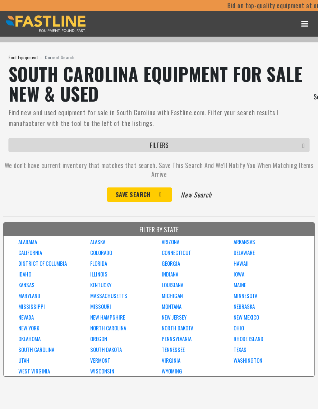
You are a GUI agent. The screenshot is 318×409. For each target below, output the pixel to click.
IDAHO (24, 274)
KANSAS (26, 285)
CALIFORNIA (30, 252)
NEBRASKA (244, 306)
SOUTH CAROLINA (36, 349)
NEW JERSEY (174, 317)
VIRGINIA (171, 360)
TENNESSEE (173, 349)
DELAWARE (244, 252)
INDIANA (170, 274)
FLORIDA (98, 263)
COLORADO (101, 252)
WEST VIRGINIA (34, 371)
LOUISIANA (172, 285)
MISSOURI (100, 306)
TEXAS (240, 349)
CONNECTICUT (176, 252)
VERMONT (100, 360)
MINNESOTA (245, 295)
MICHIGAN (172, 295)
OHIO (239, 328)
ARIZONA (170, 242)
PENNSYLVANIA (177, 339)
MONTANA (171, 306)
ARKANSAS (244, 242)
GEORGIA (171, 263)
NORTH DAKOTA (177, 328)
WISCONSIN (102, 371)
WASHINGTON (248, 360)
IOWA (239, 274)
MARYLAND (29, 295)
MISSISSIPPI (31, 306)
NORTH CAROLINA (108, 328)
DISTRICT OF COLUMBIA (42, 263)
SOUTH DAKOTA (106, 349)
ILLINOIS (98, 274)
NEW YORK (28, 328)
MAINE (240, 285)
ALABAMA (27, 242)
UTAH (23, 360)
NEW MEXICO (246, 317)
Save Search (133, 194)
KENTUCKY (100, 285)
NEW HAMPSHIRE (107, 317)
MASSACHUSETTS (108, 295)
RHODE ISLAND (248, 339)
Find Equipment (23, 57)
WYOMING (172, 371)
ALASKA (97, 242)
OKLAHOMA (29, 339)
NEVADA (26, 317)
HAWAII (241, 263)
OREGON (98, 339)
